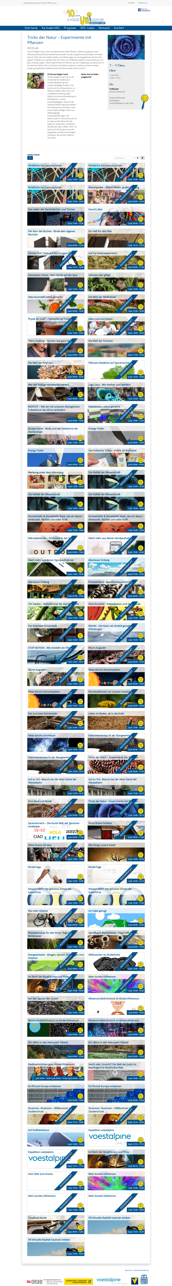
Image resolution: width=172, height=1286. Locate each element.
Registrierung (142, 3)
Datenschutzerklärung (141, 1270)
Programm (70, 28)
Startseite (31, 28)
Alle (30, 158)
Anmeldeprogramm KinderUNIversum (40, 3)
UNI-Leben (87, 28)
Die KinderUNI (51, 28)
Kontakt (119, 28)
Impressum (128, 1270)
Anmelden (131, 3)
